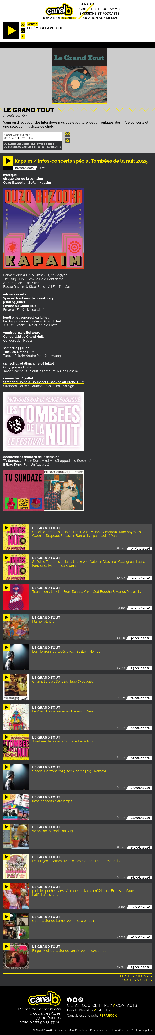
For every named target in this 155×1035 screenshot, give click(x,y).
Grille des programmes (100, 9)
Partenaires (80, 1010)
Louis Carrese (120, 1030)
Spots (103, 1010)
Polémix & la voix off (45, 28)
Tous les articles (136, 980)
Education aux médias (98, 18)
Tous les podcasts (135, 976)
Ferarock (108, 1015)
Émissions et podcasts (99, 13)
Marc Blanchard (78, 1030)
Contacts (126, 1005)
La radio (86, 4)
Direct (32, 24)
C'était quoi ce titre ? (89, 1005)
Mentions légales (141, 1030)
